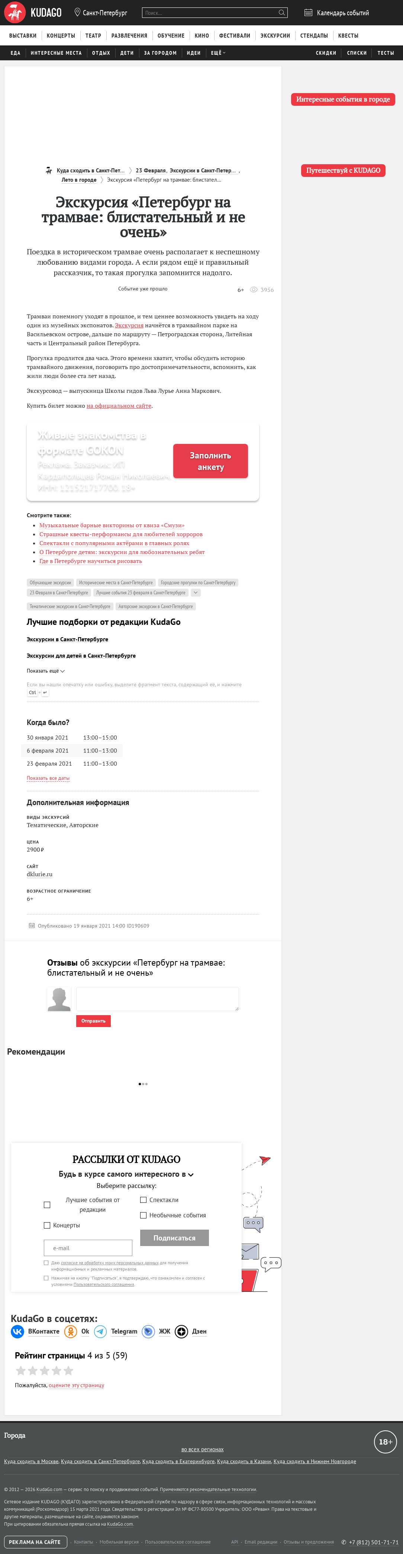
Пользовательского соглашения (104, 1284)
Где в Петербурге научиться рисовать (90, 561)
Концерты (66, 1225)
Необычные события (177, 1215)
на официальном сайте (119, 405)
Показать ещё (46, 670)
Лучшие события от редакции (93, 1205)
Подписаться (175, 1238)
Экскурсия (129, 325)
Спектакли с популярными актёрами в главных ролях (114, 543)
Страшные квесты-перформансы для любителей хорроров (121, 534)
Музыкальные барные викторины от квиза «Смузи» (112, 525)
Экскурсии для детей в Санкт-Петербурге (81, 655)
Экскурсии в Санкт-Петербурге (67, 639)
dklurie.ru (39, 874)
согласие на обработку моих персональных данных (110, 1262)
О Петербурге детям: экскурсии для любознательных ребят (122, 552)
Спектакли (163, 1200)
